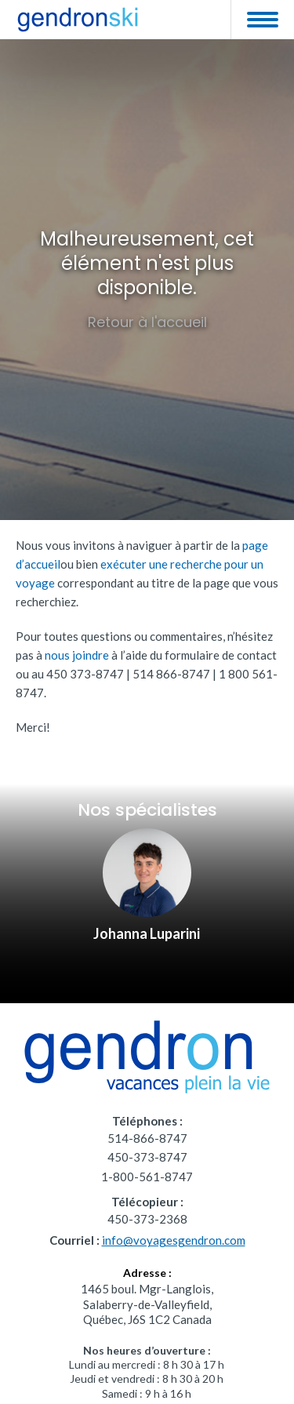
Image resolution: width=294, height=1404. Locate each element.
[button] (262, 19)
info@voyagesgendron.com (173, 1240)
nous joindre (77, 655)
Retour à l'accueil (147, 322)
